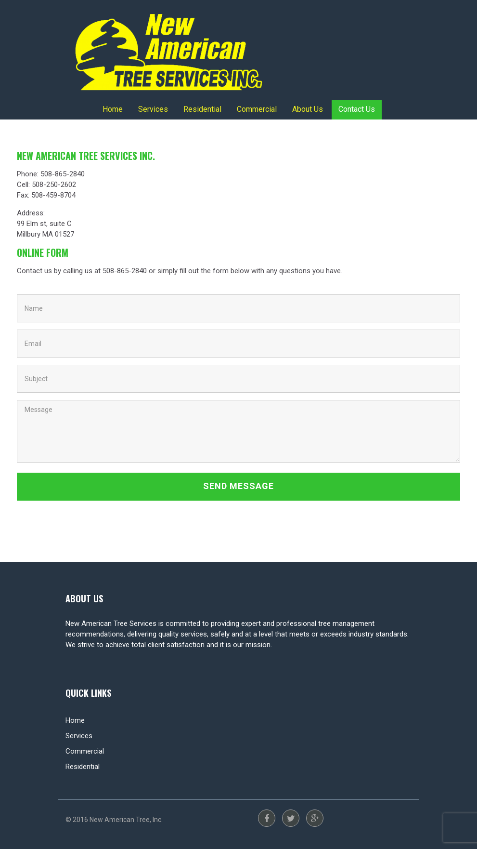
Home (113, 109)
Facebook (266, 818)
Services (153, 109)
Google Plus (314, 818)
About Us (307, 109)
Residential (202, 109)
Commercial (257, 109)
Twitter (290, 818)
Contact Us (356, 109)
